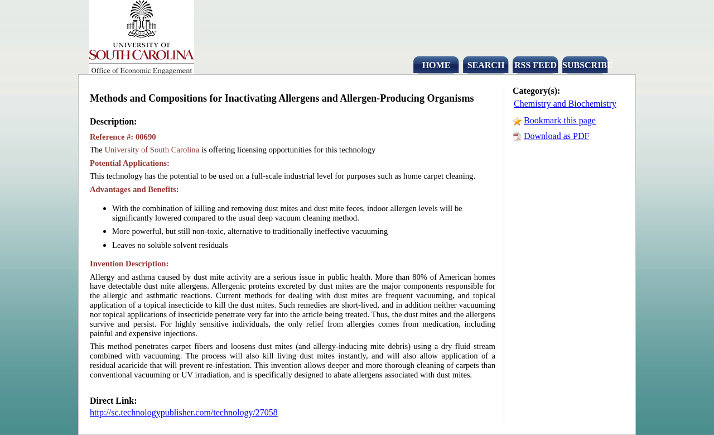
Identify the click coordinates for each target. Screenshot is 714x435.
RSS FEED (535, 65)
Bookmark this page (560, 120)
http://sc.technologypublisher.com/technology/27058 (184, 412)
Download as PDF (556, 136)
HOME (436, 65)
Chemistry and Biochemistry (565, 103)
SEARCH (486, 65)
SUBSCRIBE (585, 65)
